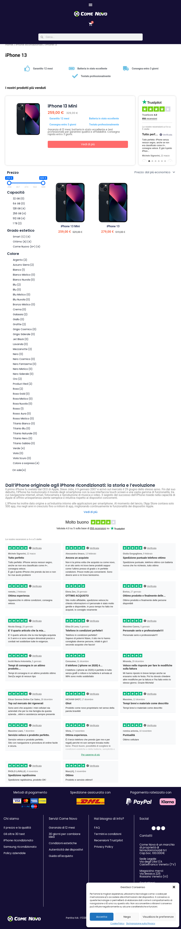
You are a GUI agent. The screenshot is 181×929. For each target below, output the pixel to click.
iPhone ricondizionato (18, 840)
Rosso (18, 411)
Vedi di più (88, 147)
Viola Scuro (22, 460)
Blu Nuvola (21, 302)
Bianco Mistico (24, 277)
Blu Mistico (21, 297)
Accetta (101, 917)
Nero (18, 356)
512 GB (19, 221)
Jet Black (20, 341)
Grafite (19, 327)
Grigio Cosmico (24, 332)
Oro (17, 381)
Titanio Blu (21, 431)
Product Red (22, 386)
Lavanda (20, 346)
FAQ (97, 828)
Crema (19, 312)
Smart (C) (21, 239)
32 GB (18, 201)
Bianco (19, 272)
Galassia (20, 317)
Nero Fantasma (24, 366)
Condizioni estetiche (63, 843)
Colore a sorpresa (26, 465)
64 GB (19, 206)
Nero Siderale (23, 376)
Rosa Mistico (23, 401)
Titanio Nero (22, 441)
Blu (17, 287)
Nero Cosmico (24, 361)
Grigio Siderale (24, 336)
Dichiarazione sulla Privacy (140, 923)
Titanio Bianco (24, 426)
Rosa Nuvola (22, 406)
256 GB (19, 216)
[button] (174, 887)
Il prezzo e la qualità (17, 828)
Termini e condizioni (107, 834)
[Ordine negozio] (154, 174)
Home (9, 47)
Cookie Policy (117, 923)
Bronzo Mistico (24, 307)
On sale (19, 472)
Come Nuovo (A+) (26, 249)
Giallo (18, 322)
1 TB (17, 226)
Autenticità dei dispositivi (66, 850)
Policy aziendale (15, 853)
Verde (19, 451)
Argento (20, 262)
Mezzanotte (22, 351)
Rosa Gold (21, 396)
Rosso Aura (22, 416)
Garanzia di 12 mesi (62, 828)
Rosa (18, 391)
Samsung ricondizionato (20, 847)
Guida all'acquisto (61, 856)
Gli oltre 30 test (14, 834)
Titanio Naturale (25, 436)
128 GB (19, 211)
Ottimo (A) (22, 244)
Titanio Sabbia (24, 446)
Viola (18, 456)
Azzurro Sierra (23, 267)
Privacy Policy (103, 847)
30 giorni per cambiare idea (64, 835)
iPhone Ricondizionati (29, 47)
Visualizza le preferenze (158, 917)
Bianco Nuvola (24, 282)
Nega (127, 917)
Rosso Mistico (23, 421)
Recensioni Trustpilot (108, 840)
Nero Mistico (23, 371)
